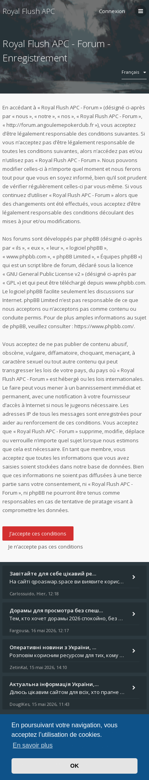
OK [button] (74, 766)
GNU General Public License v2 (43, 273)
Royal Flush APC (28, 11)
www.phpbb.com (125, 282)
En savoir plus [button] (33, 745)
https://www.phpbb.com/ (104, 326)
